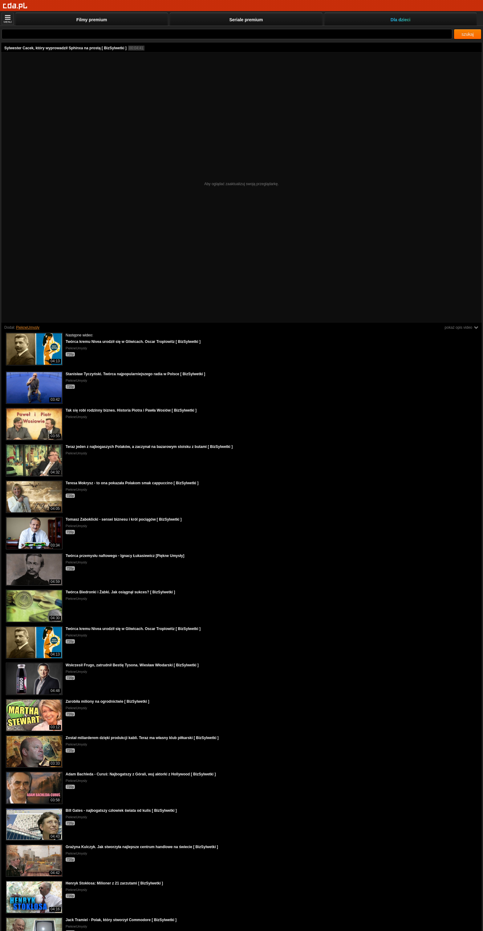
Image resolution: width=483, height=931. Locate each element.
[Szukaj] (227, 34)
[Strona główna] (15, 6)
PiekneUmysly (27, 327)
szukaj (467, 34)
